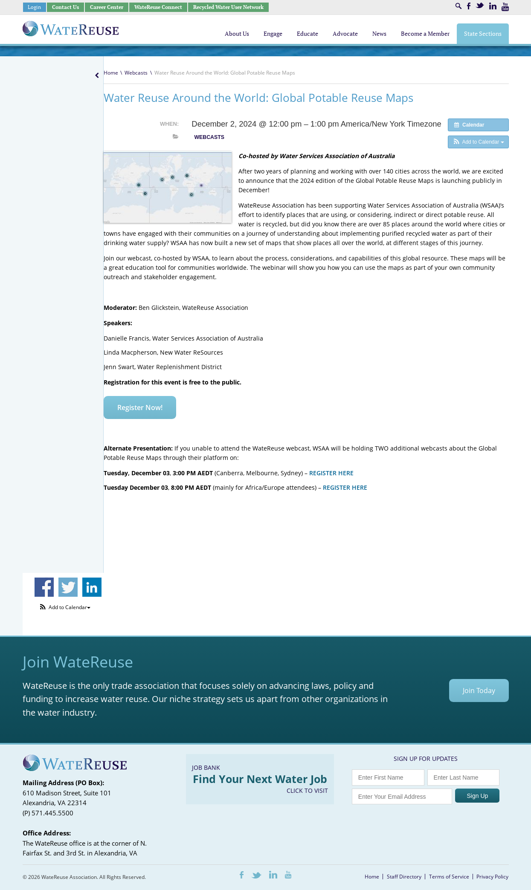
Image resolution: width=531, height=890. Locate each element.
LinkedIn (492, 6)
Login (34, 7)
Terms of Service (449, 876)
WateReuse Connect (158, 7)
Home (111, 72)
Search (458, 6)
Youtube (505, 7)
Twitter (480, 5)
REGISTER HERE (332, 473)
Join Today (479, 690)
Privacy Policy (492, 876)
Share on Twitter (68, 587)
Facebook (468, 6)
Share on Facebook (44, 587)
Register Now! (139, 407)
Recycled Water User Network (228, 7)
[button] (478, 142)
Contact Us (65, 7)
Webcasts (136, 72)
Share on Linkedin (92, 587)
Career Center (106, 7)
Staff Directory (404, 876)
